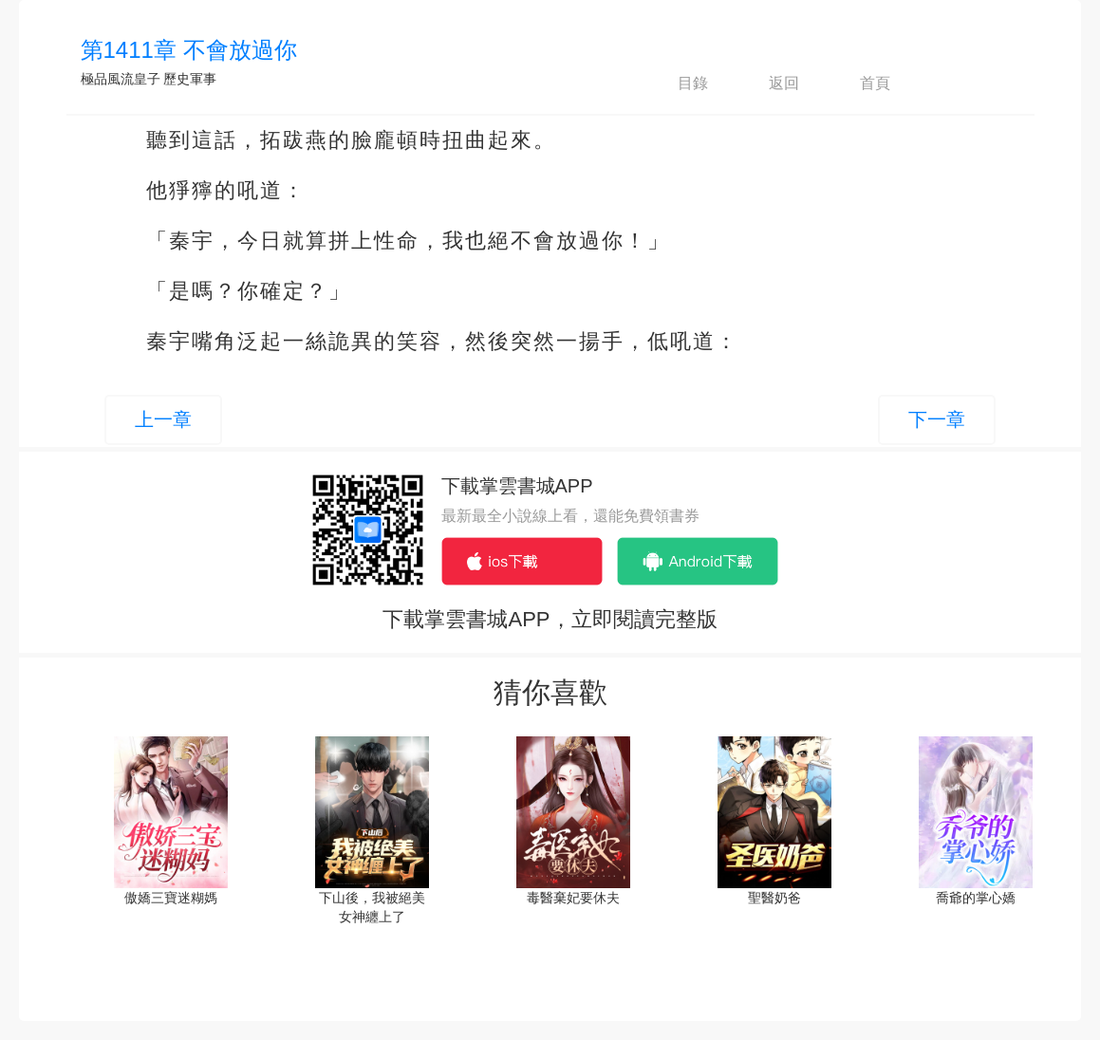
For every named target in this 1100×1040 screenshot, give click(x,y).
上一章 (163, 419)
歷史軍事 (189, 78)
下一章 (936, 419)
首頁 (859, 83)
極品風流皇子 (120, 78)
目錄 (676, 83)
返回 (767, 83)
